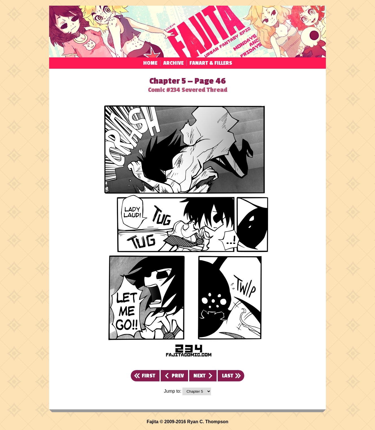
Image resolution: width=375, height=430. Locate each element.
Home (150, 63)
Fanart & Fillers (210, 63)
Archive (173, 63)
